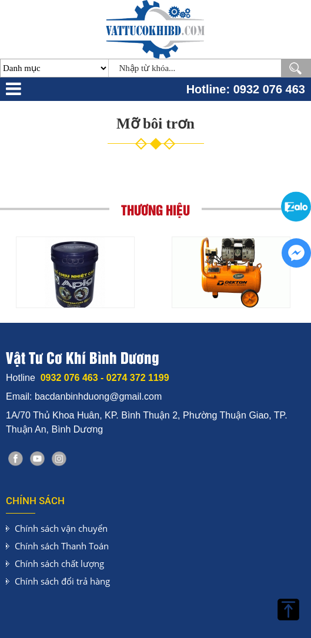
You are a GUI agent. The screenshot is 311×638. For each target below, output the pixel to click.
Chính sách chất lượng (59, 563)
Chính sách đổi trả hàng (62, 581)
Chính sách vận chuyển (61, 528)
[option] (75, 272)
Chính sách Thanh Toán (62, 546)
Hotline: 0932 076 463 (245, 89)
